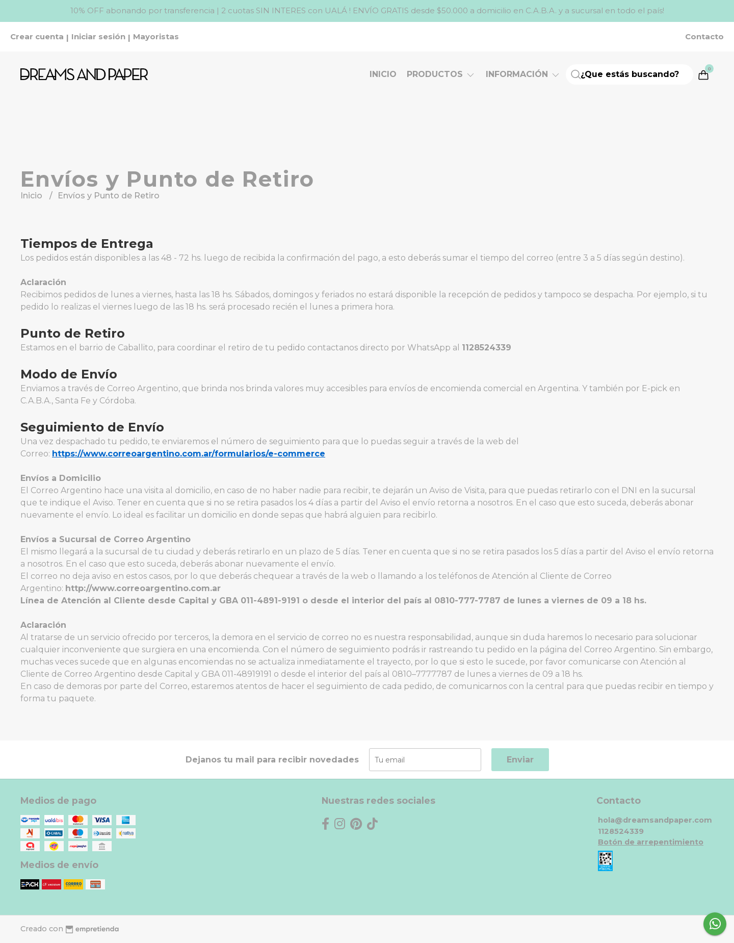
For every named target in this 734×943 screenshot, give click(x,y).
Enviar (520, 759)
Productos (441, 74)
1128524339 (621, 831)
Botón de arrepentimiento (650, 842)
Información (523, 74)
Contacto (704, 36)
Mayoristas (156, 36)
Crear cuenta (37, 36)
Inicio (383, 74)
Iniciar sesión (98, 36)
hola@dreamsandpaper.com (655, 820)
